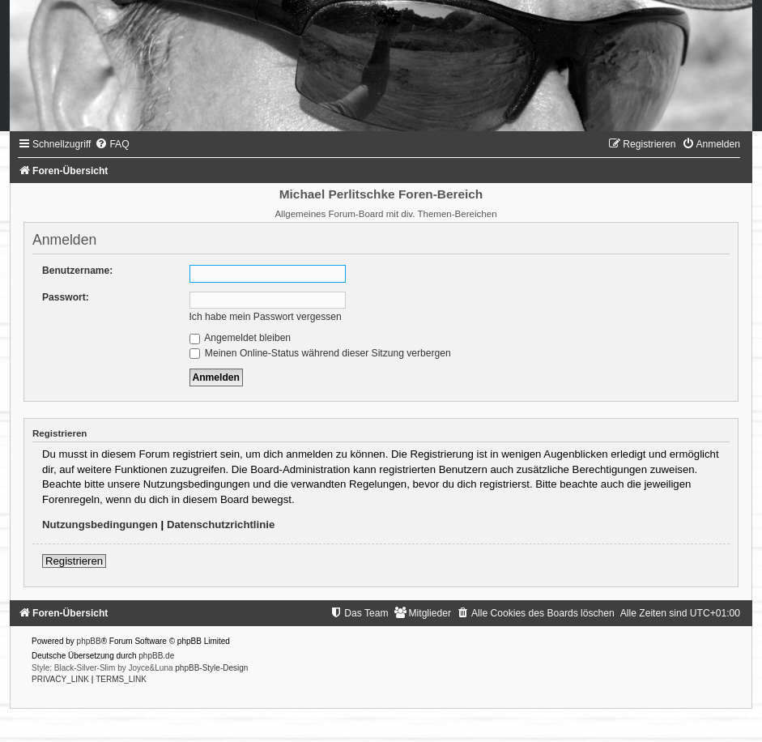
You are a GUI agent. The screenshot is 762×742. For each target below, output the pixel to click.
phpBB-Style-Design (211, 667)
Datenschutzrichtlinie (221, 524)
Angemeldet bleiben (240, 337)
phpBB (89, 641)
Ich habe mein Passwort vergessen (265, 316)
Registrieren (74, 561)
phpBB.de (156, 655)
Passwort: (65, 297)
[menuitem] (112, 144)
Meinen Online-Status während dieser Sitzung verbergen (320, 353)
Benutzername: (77, 270)
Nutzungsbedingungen (100, 524)
